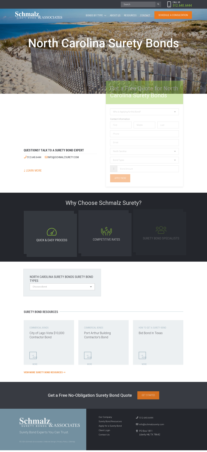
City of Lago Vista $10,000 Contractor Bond (48, 334)
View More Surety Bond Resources (46, 372)
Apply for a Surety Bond (109, 427)
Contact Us (103, 436)
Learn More (33, 169)
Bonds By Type (94, 15)
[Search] (138, 4)
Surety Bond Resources (109, 423)
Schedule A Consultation (173, 15)
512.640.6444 (33, 156)
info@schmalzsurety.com (65, 156)
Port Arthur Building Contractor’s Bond (99, 334)
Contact (145, 15)
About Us (115, 15)
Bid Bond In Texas (152, 332)
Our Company (104, 418)
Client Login (103, 432)
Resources (130, 15)
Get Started (149, 396)
